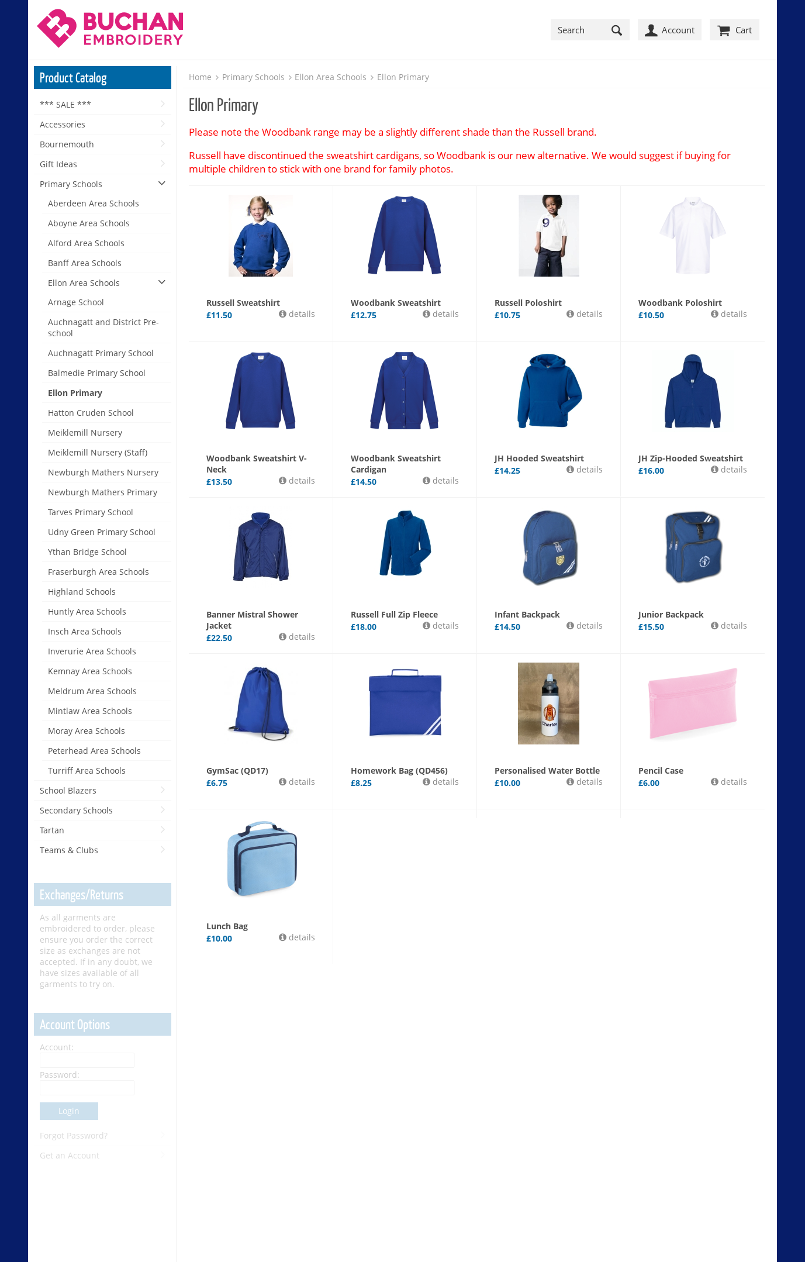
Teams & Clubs (69, 850)
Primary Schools (71, 183)
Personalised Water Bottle (547, 770)
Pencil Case (660, 770)
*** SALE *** (65, 104)
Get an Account (69, 1155)
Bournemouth (67, 144)
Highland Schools (82, 591)
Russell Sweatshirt (243, 302)
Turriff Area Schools (87, 770)
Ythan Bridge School (87, 551)
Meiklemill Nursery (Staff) (97, 452)
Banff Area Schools (85, 262)
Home (200, 76)
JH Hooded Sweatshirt (539, 458)
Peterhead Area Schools (94, 750)
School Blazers (68, 790)
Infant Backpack (527, 614)
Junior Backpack (671, 614)
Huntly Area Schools (87, 611)
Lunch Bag (227, 926)
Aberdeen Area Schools (93, 203)
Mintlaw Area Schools (90, 710)
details (300, 313)
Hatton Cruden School (91, 412)
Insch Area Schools (85, 631)
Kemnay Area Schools (90, 671)
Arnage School (76, 302)
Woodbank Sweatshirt (396, 302)
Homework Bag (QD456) (399, 770)
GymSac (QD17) (237, 770)
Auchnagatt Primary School (101, 352)
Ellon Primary (75, 392)
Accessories (62, 124)
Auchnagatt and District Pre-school (103, 327)
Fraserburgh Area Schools (98, 571)
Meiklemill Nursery (85, 432)
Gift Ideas (58, 164)
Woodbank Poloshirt (680, 302)
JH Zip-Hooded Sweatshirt (690, 458)
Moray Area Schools (86, 730)
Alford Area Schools (86, 243)
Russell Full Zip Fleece (394, 614)
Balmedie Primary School (97, 372)
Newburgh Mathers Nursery (103, 472)
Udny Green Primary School (102, 531)
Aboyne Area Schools (89, 223)
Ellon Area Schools (84, 282)
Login (69, 1110)
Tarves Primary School (90, 512)
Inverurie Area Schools (92, 651)
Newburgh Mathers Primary (102, 492)
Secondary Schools (76, 810)
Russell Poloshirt (528, 302)
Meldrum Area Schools (92, 690)
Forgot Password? (74, 1135)
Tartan (52, 830)
